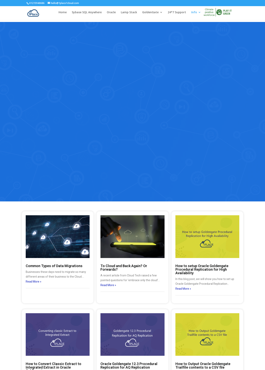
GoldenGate (150, 14)
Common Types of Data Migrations (54, 266)
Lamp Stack (129, 14)
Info (194, 14)
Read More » (33, 281)
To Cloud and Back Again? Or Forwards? (123, 267)
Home (63, 14)
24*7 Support (177, 14)
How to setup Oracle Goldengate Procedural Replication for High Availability (201, 269)
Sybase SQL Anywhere (87, 14)
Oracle (111, 14)
